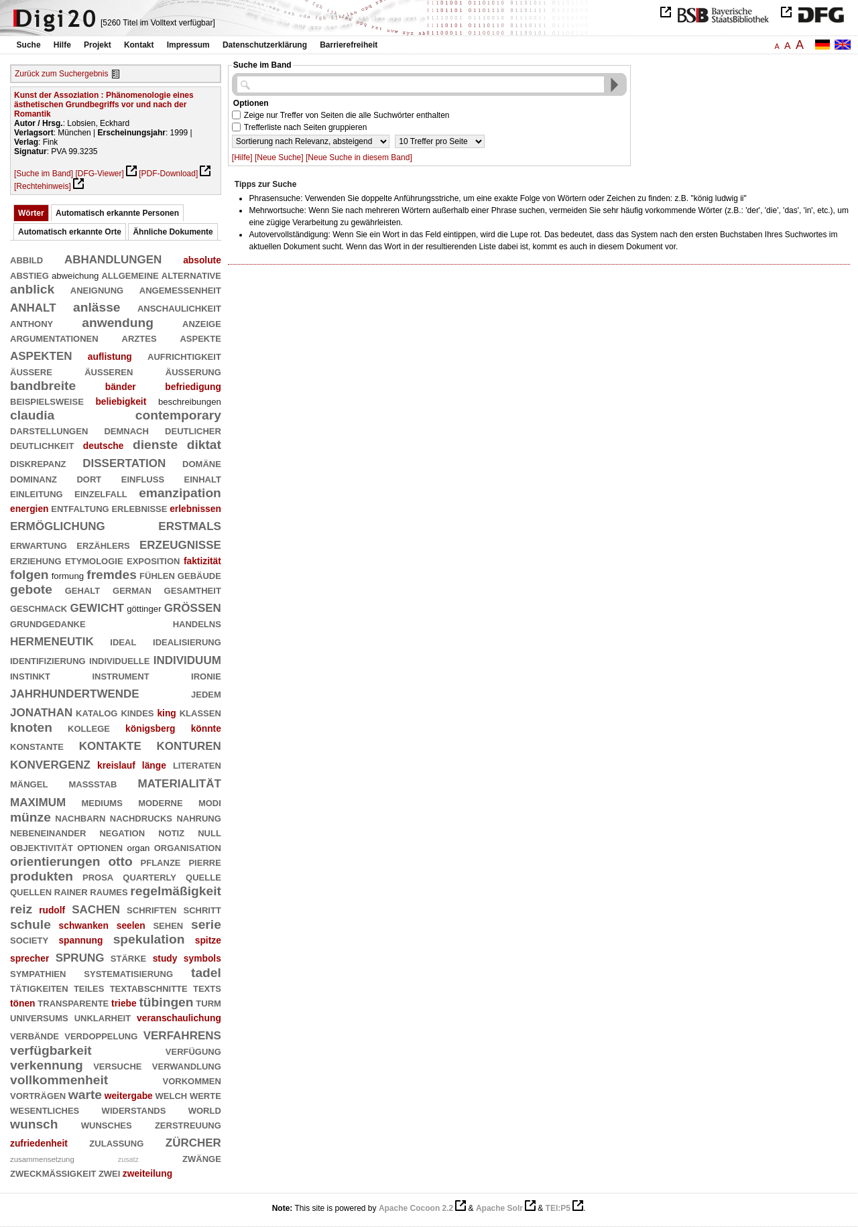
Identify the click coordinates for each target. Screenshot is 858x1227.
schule (30, 924)
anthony (31, 323)
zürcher (193, 1141)
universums (39, 1017)
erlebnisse (139, 508)
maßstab (92, 783)
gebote (31, 589)
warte (85, 1095)
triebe (124, 1003)
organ (138, 848)
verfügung (193, 1050)
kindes (137, 712)
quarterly (149, 876)
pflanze (161, 861)
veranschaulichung (179, 1018)
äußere (31, 371)
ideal (123, 641)
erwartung (38, 544)
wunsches (106, 1124)
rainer (71, 891)
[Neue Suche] (279, 157)
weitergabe (129, 1095)
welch (172, 1095)
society (29, 939)
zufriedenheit (39, 1143)
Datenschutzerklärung (265, 45)
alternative (191, 274)
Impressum (188, 45)
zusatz (128, 1159)
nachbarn (80, 817)
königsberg (150, 728)
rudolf (52, 910)
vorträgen (38, 1095)
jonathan (41, 711)
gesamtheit (192, 589)
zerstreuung (188, 1124)
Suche (29, 45)
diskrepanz (38, 463)
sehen (168, 924)
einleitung (36, 493)
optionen (100, 847)
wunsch (34, 1124)
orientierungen (55, 861)
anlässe (96, 307)
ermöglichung (57, 524)
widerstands (134, 1109)
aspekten (41, 354)
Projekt (97, 45)
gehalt (82, 589)
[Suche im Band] (43, 173)
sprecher (29, 958)
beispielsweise (47, 400)
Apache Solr (499, 1208)
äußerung (193, 371)
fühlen (157, 575)
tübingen (166, 1002)
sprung (80, 956)
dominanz (33, 478)
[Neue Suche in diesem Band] (359, 157)
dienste (155, 445)
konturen (189, 744)
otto (120, 861)
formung (68, 576)
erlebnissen (195, 508)
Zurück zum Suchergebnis (61, 73)
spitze (208, 940)
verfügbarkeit (51, 1050)
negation (122, 832)
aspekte (200, 337)
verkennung (46, 1065)
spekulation (149, 939)
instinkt (30, 675)
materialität (179, 782)
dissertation (124, 461)
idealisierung (187, 641)
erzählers (102, 544)
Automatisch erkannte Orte (69, 232)
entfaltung (80, 508)
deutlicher (193, 430)
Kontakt (139, 45)
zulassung (116, 1142)
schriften (151, 909)
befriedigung (193, 386)
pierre (204, 861)
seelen (131, 925)
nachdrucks (141, 817)
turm (208, 1002)
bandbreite (43, 386)
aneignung (96, 289)
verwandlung (186, 1065)
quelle (203, 876)
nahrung (198, 817)
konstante (37, 745)
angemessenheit (180, 289)
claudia (32, 415)
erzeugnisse (180, 543)
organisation (187, 847)
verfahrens (182, 1034)
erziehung (36, 560)
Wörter (31, 213)
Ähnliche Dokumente (172, 232)
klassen (200, 712)
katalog (96, 712)
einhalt (202, 478)
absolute (202, 260)
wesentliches (44, 1109)
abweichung (75, 276)
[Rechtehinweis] (42, 186)
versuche (117, 1065)
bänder (120, 386)
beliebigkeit (120, 401)
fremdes (111, 575)
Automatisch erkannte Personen (117, 213)
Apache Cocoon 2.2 (416, 1208)
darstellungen (49, 430)
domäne (201, 463)
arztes (139, 337)
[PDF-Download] (168, 173)
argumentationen (54, 337)
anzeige (201, 323)
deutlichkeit (42, 445)
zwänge (201, 1158)
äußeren (108, 371)
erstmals (189, 524)
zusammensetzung (42, 1159)
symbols (202, 958)
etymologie (94, 560)
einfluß (142, 478)
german (132, 589)
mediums (101, 802)
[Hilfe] (242, 157)
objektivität (41, 847)
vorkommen (191, 1080)
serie (206, 924)
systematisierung (128, 973)
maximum (38, 800)
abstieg (29, 274)
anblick (32, 289)
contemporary (178, 415)
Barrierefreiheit (348, 45)
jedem (206, 693)
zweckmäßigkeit (53, 1172)
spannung (80, 940)
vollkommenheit (59, 1080)
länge (154, 765)
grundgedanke (48, 623)
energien (29, 508)
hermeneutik (52, 640)
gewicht (97, 606)
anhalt (33, 306)
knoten (31, 727)
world (204, 1109)
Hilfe (62, 45)
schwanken (84, 925)
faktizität (202, 561)
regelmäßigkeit (175, 891)
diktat (204, 445)
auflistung (110, 356)
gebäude (199, 575)
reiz (21, 909)
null (209, 832)
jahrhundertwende (74, 692)
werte (205, 1095)
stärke (128, 957)
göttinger (144, 609)
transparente (73, 1002)
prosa (97, 876)
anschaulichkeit (179, 307)
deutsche (103, 445)
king (166, 713)
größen (192, 606)
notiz (171, 832)
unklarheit (102, 1017)
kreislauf (116, 765)
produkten (41, 876)
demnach (126, 430)
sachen (96, 908)
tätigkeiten (39, 987)
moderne (160, 802)
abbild (26, 259)
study (165, 958)
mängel (29, 783)
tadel (206, 973)
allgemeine (129, 274)
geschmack (38, 607)
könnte (206, 728)
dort (88, 478)
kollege (89, 727)
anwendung (118, 323)
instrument (120, 675)
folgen (29, 575)
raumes (108, 891)
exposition (153, 560)
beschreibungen (189, 402)
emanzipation (180, 493)
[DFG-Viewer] (99, 173)
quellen (31, 891)
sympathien (38, 973)
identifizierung (48, 660)
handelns (197, 623)
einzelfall (100, 493)
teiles (89, 987)
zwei (110, 1172)
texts (207, 987)
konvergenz (50, 763)
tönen (23, 1003)
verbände (34, 1035)
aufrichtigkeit (184, 355)
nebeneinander (48, 832)
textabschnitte (149, 987)
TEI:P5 (558, 1208)
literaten (197, 764)
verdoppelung (100, 1035)
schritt (202, 909)
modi (209, 802)
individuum (187, 658)
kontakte (110, 744)
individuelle (119, 660)
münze (30, 817)
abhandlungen (113, 258)
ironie (206, 675)
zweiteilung (147, 1173)
